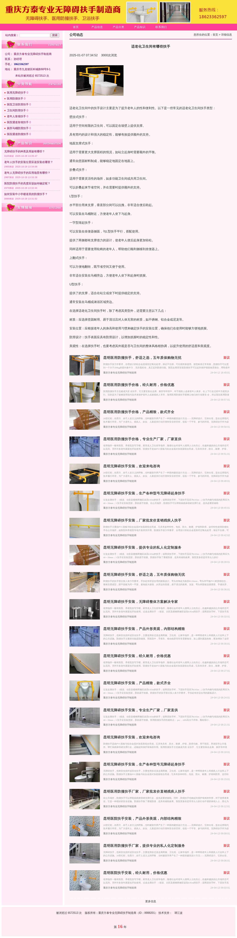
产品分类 (118, 27)
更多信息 (150, 901)
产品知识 (140, 27)
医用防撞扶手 (15, 98)
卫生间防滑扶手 (16, 110)
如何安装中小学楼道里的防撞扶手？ (26, 194)
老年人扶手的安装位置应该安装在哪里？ (28, 162)
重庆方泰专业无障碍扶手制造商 (119, 372)
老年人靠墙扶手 (16, 116)
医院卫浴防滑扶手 (18, 104)
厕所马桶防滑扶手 (18, 128)
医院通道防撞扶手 (18, 134)
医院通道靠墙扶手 (18, 122)
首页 (76, 27)
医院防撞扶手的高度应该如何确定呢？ (27, 183)
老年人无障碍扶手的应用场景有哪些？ (27, 172)
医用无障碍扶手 (16, 92)
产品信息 (97, 27)
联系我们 (161, 27)
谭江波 (178, 912)
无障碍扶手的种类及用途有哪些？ (24, 151)
